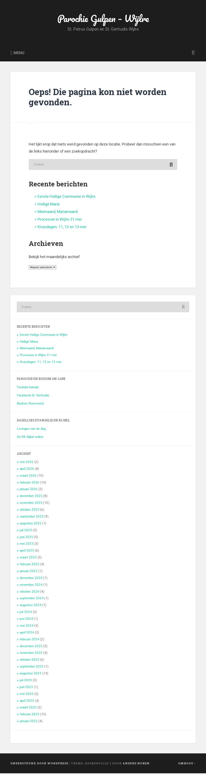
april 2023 (27, 702)
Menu (19, 54)
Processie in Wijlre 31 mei (60, 221)
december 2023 (31, 648)
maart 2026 (28, 477)
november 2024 (31, 586)
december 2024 (31, 580)
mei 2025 (26, 545)
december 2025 (31, 498)
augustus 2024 (30, 607)
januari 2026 (29, 491)
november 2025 (31, 504)
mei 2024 (26, 627)
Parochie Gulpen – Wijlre (103, 19)
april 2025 (27, 552)
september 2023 (32, 668)
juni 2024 (26, 620)
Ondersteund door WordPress (39, 765)
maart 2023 (28, 709)
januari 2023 (29, 723)
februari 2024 (29, 641)
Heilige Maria (48, 206)
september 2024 (32, 600)
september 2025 (32, 518)
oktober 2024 (29, 593)
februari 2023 (29, 716)
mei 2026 (26, 464)
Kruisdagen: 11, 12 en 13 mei (62, 228)
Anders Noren (136, 765)
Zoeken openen (192, 55)
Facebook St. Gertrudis (33, 397)
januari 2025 (29, 573)
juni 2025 (26, 538)
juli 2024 (26, 614)
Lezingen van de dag (31, 430)
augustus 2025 (30, 525)
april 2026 (27, 470)
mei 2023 (26, 695)
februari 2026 (29, 484)
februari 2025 (29, 566)
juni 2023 (26, 689)
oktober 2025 (29, 511)
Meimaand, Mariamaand (58, 213)
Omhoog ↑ (187, 765)
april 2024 (27, 634)
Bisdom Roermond (30, 405)
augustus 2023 (30, 675)
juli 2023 (26, 682)
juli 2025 (26, 532)
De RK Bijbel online (30, 438)
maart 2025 (28, 559)
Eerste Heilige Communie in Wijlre (66, 198)
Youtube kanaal (27, 389)
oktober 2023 (29, 661)
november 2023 (31, 654)
